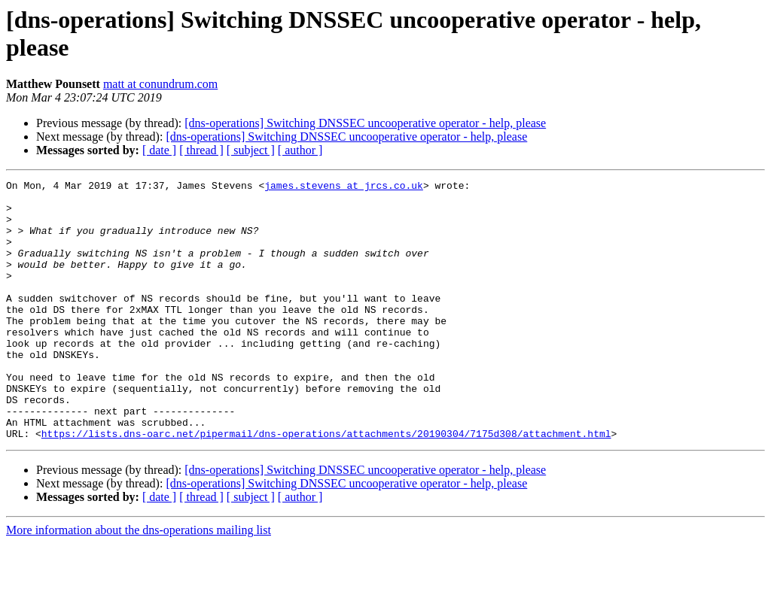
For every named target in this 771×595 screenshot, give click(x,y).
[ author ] (300, 150)
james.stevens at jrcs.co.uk (343, 187)
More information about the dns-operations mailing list (138, 581)
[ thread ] (201, 150)
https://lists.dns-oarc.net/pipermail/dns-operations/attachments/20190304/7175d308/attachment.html (326, 485)
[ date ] (159, 150)
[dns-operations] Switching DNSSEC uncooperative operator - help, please (365, 123)
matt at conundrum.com (160, 83)
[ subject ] (251, 150)
